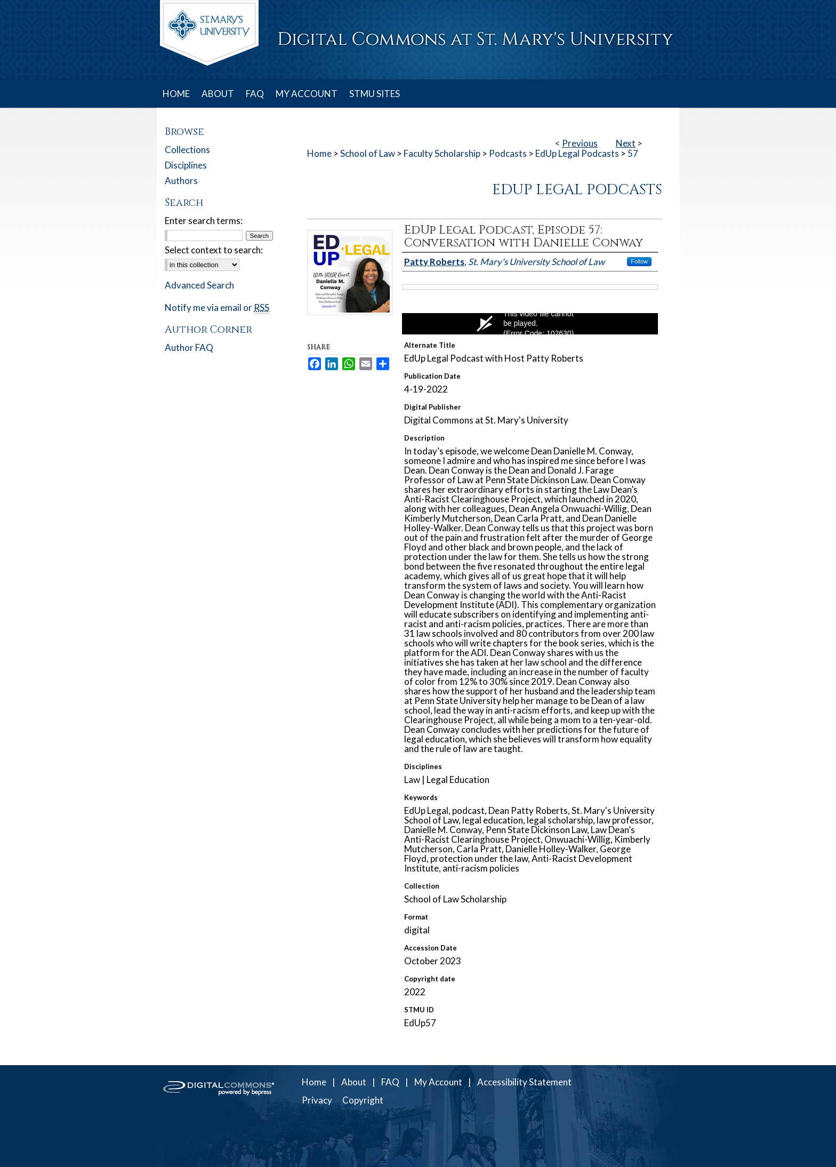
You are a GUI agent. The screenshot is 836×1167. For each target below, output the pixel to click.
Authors (181, 180)
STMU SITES (374, 93)
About (353, 1082)
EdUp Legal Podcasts (577, 153)
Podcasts (508, 153)
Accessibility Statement (524, 1082)
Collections (187, 149)
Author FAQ (189, 347)
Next (626, 143)
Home (319, 153)
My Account (438, 1082)
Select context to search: (214, 249)
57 (633, 153)
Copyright (362, 1100)
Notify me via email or (217, 307)
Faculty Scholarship (442, 153)
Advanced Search (199, 285)
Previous (580, 143)
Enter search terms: (204, 220)
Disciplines (186, 165)
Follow (639, 261)
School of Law (367, 153)
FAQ (390, 1082)
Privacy (317, 1100)
